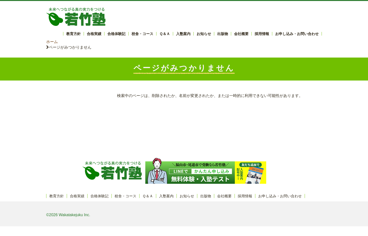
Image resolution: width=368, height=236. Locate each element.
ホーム (52, 42)
